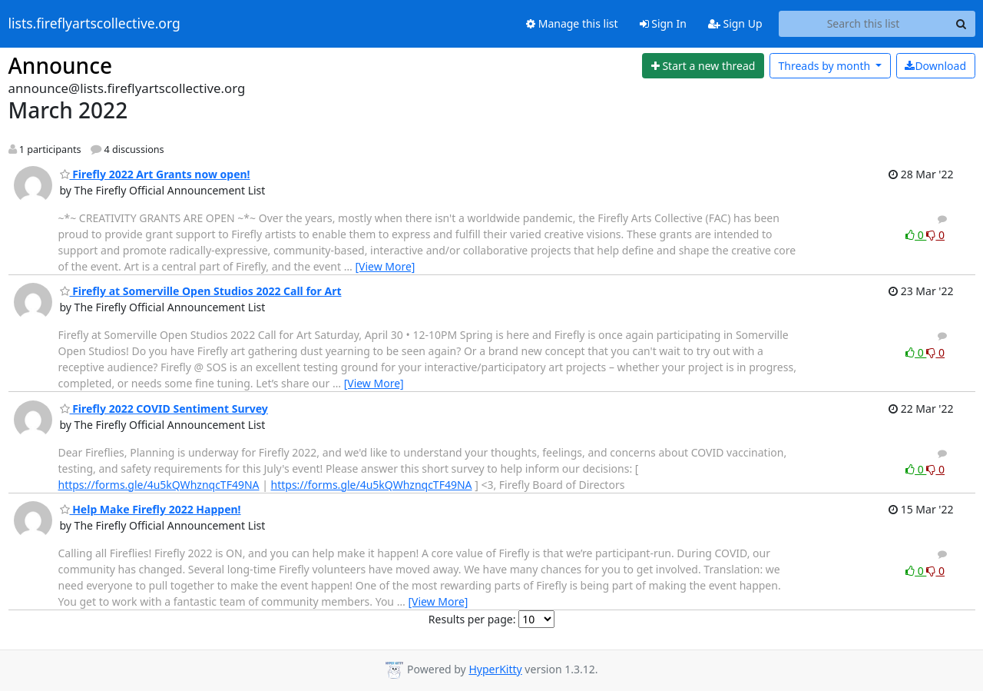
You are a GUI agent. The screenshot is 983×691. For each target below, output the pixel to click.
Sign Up (735, 23)
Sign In (663, 23)
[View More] (385, 266)
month (825, 65)
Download (935, 65)
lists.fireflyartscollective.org (94, 24)
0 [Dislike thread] (935, 235)
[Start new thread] (703, 66)
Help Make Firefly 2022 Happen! (150, 509)
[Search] (961, 24)
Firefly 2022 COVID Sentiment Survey (164, 408)
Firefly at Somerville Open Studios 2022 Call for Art (201, 291)
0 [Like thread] (915, 235)
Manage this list (572, 23)
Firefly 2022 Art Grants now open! (155, 174)
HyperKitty (494, 669)
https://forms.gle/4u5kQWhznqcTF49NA (159, 484)
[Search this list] (863, 24)
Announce (60, 65)
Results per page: (472, 619)
